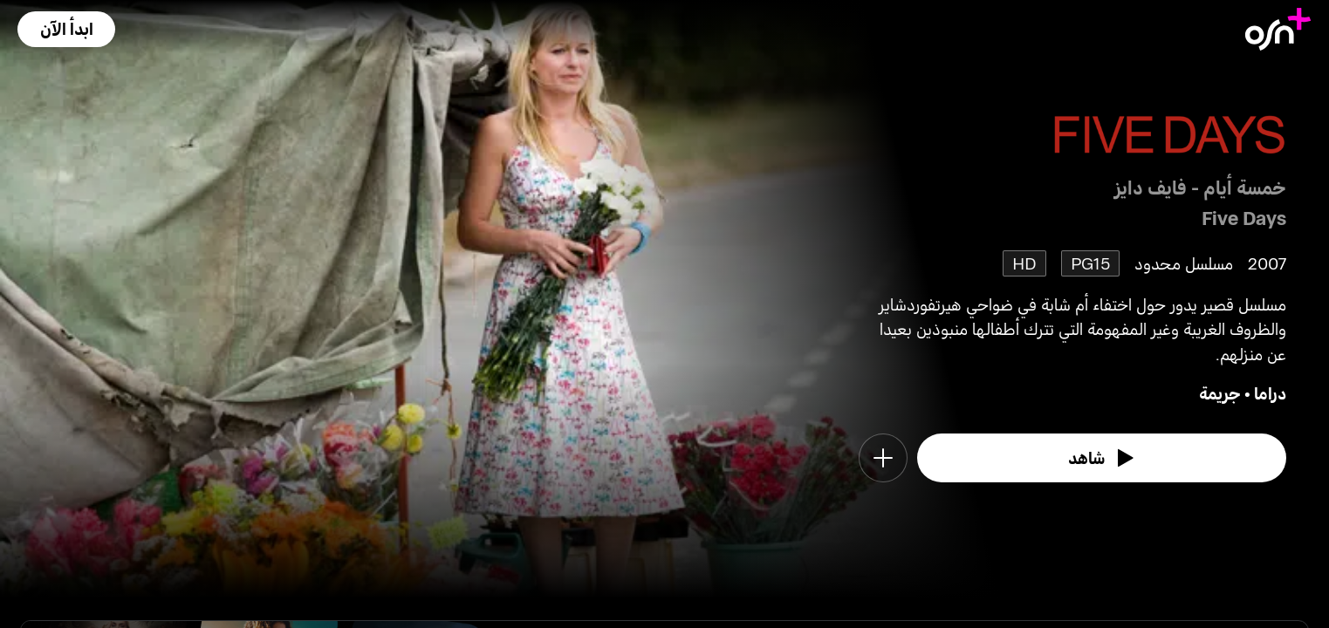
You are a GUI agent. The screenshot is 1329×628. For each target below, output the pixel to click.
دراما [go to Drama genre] (1270, 393)
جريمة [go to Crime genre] (1220, 393)
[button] (66, 29)
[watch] (1101, 457)
